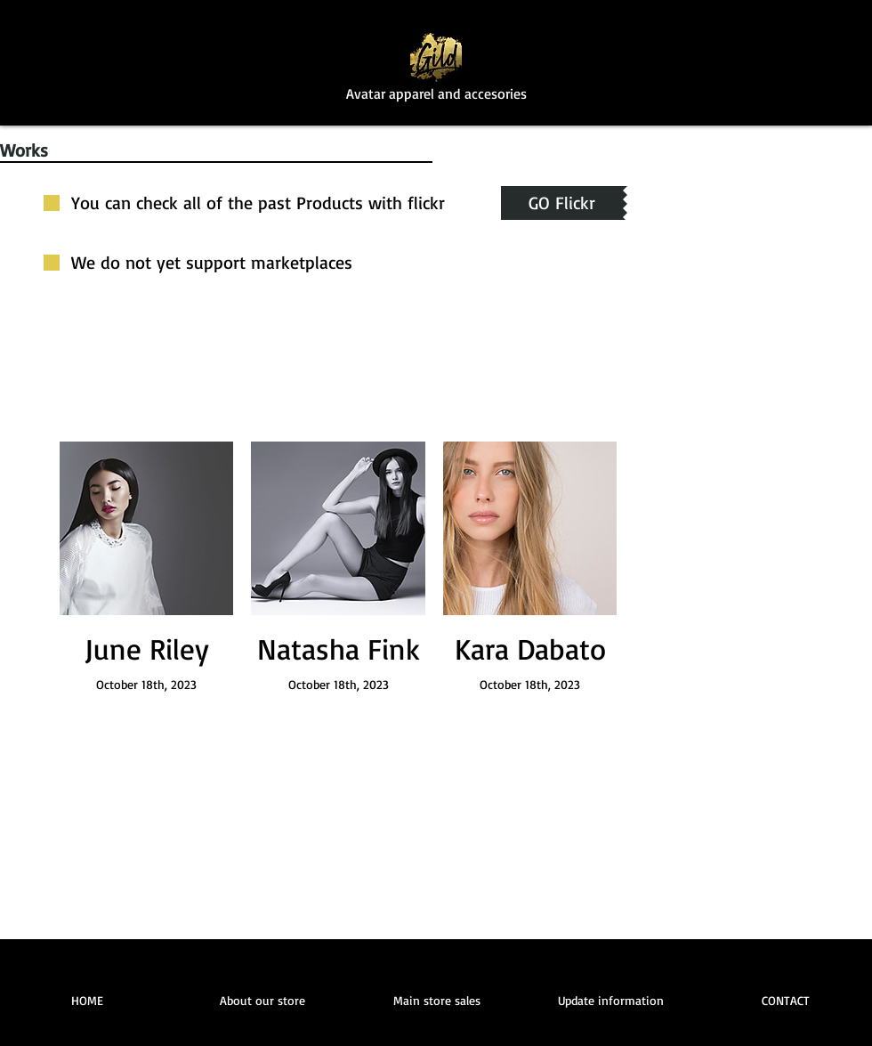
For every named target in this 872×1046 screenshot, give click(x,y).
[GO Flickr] (562, 203)
